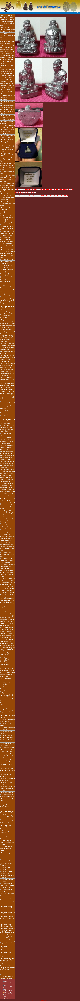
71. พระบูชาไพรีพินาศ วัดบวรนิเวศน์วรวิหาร (7, 744)
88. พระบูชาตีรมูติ (5, 852)
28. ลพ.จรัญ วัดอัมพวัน (6, 224)
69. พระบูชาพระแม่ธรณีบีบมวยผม (7, 732)
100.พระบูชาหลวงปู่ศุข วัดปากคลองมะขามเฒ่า (7, 903)
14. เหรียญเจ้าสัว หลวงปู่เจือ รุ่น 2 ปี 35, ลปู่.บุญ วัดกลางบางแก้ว (7, 131)
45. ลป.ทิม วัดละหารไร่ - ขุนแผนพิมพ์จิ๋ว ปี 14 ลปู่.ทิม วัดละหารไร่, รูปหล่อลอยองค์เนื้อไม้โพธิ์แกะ (7, 428)
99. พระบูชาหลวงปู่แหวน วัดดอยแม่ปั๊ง (7, 898)
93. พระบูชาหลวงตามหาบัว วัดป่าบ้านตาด (7, 872)
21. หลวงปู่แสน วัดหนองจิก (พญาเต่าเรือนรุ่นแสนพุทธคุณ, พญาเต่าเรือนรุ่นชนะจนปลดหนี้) (7, 178)
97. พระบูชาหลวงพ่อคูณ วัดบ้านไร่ (7, 890)
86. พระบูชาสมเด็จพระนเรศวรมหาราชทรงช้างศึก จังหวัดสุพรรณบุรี (7, 821)
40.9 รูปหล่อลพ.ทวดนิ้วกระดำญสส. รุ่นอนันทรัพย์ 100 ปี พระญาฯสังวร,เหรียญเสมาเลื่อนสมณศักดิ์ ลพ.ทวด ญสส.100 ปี (7, 404)
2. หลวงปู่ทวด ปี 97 (5, 33)
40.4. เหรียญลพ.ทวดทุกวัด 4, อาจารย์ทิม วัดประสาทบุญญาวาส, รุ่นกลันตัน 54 (7, 365)
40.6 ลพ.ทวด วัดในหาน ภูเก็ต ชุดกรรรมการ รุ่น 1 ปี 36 (7, 379)
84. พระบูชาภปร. (5, 809)
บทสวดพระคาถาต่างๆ (6, 974)
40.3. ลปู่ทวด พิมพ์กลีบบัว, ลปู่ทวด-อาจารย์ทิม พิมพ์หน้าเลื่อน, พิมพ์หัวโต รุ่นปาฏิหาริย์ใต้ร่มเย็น (7, 358)
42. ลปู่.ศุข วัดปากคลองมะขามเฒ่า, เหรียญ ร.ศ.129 (7, 416)
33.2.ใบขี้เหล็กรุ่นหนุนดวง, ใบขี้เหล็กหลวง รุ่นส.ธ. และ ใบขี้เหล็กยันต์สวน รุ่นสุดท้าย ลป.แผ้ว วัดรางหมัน (7, 278)
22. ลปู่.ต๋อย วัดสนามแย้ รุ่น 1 (7, 190)
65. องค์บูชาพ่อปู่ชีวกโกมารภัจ (6, 712)
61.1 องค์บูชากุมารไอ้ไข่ (7, 678)
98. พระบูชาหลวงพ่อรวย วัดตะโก (7, 894)
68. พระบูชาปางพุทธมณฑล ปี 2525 (6, 724)
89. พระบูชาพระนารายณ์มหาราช (7, 856)
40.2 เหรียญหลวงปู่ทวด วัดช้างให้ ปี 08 (7, 352)
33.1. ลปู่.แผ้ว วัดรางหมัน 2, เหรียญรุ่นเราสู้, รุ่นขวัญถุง (7, 272)
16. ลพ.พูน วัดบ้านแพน (6, 141)
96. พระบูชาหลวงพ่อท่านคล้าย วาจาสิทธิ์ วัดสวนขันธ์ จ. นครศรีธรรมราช (7, 885)
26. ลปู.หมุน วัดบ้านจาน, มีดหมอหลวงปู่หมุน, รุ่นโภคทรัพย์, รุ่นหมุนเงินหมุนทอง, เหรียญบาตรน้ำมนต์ (7, 214)
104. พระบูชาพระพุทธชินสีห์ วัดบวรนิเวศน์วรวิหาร (7, 925)
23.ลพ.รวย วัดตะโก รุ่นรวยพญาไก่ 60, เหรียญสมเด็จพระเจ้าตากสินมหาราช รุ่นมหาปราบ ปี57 (7, 196)
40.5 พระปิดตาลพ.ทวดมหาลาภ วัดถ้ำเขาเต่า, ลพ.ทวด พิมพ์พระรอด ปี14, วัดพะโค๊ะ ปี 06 (7, 372)
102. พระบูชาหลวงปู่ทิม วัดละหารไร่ (7, 913)
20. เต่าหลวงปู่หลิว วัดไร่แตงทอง (7, 172)
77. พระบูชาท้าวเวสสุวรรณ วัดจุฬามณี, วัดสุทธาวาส (7, 779)
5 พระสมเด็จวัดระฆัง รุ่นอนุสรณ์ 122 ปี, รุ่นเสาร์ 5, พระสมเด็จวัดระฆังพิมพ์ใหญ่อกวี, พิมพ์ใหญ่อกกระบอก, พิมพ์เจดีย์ (7, 59)
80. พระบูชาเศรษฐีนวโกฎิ (7, 792)
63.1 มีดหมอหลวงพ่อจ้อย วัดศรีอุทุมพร (7, 692)
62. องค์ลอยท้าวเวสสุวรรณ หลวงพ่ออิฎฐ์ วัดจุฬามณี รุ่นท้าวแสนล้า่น (7, 682)
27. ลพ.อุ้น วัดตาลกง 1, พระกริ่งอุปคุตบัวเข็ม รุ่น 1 (6, 221)
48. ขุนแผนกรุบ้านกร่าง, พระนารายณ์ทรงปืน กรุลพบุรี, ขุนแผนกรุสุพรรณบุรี (7, 453)
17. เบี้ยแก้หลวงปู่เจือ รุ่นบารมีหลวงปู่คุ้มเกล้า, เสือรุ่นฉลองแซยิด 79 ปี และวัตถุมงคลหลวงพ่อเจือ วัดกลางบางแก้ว (7, 147)
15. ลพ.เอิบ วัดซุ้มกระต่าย (7, 139)
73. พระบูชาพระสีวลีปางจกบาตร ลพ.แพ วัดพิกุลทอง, (7, 750)
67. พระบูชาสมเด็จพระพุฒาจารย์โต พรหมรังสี (7, 720)
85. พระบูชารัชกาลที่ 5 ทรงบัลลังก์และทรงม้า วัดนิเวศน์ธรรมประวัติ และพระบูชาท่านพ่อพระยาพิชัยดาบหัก (7, 814)
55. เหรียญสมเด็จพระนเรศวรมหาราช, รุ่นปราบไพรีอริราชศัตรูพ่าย (6, 560)
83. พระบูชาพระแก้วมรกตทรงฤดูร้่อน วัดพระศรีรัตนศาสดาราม (7, 804)
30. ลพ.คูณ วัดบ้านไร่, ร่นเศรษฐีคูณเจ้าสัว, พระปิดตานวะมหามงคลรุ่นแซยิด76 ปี (7, 233)
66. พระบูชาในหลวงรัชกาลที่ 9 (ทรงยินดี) (7, 716)
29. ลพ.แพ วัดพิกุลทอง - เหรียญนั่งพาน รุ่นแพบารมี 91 (7, 227)
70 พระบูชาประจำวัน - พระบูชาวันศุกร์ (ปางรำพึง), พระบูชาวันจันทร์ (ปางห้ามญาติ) (7, 738)
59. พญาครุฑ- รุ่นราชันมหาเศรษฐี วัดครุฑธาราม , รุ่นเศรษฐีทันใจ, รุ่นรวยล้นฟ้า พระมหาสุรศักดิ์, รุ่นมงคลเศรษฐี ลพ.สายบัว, (7, 660)
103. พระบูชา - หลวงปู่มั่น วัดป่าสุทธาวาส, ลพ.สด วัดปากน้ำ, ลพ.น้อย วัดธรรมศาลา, (7, 919)
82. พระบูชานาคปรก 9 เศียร (6, 799)
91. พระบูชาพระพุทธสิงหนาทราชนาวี (6, 864)
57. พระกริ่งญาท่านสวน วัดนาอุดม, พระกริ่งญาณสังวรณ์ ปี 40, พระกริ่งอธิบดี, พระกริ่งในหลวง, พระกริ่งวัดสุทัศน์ (7, 581)
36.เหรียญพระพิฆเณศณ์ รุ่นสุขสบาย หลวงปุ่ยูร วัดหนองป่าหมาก (7, 302)
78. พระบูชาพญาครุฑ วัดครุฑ (6, 783)
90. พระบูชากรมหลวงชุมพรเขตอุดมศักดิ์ (6, 860)
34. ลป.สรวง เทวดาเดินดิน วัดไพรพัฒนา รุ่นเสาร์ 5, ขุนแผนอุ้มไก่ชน (7, 292)
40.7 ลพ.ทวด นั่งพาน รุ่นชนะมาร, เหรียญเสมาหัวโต (7, 384)
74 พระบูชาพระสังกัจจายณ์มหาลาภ (6, 765)
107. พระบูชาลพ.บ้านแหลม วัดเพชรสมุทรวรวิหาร (7, 948)
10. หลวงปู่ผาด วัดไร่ (6, 99)
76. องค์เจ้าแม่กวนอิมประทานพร (6, 775)
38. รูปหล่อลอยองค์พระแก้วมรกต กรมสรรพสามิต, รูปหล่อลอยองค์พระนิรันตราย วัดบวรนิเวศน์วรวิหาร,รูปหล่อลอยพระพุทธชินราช (7, 323)
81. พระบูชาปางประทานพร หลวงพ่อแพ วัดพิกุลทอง (7, 795)
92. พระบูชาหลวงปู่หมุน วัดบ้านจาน (6, 868)
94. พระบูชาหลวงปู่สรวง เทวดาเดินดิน (7, 876)
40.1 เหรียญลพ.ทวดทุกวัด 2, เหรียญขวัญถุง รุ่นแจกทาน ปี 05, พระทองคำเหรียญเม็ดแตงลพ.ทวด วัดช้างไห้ (7, 346)
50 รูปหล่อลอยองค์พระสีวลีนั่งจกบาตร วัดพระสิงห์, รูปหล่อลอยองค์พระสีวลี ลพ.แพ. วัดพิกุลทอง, (7, 505)
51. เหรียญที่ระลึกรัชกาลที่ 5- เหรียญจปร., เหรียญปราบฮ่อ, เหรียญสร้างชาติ (7, 512)
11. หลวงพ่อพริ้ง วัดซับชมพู (6, 102)
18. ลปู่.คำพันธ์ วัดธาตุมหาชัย (6, 154)
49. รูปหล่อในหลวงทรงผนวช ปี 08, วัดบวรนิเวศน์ (6, 458)
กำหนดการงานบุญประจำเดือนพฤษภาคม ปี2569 (7, 977)
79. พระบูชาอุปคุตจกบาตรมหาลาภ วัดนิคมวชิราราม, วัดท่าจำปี (7, 788)
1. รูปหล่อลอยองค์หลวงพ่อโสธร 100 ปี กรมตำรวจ (7, 30)
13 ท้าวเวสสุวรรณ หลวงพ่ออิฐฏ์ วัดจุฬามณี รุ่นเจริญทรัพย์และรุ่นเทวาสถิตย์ (7, 117)
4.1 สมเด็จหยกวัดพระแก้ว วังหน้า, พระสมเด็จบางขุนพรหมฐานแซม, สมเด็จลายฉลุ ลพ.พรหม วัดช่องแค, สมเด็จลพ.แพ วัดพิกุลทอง (7, 49)
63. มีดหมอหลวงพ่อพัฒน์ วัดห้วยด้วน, (7, 688)
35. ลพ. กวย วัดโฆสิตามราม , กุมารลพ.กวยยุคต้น (7, 297)
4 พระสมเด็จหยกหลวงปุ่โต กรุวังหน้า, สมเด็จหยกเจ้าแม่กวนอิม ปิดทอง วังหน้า (7, 41)
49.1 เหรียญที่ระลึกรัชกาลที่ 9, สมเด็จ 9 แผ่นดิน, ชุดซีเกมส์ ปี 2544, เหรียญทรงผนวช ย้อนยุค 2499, (7, 464)
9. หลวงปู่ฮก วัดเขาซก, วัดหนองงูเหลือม (7, 96)
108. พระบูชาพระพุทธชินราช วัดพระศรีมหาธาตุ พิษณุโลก (7, 954)
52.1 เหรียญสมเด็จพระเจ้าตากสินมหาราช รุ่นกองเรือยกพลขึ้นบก (7, 525)
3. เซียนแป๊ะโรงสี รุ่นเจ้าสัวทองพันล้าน (7, 36)
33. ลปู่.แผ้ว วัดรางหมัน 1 (7, 269)
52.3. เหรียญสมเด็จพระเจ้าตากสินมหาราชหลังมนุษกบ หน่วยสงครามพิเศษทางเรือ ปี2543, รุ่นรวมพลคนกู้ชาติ (7, 546)
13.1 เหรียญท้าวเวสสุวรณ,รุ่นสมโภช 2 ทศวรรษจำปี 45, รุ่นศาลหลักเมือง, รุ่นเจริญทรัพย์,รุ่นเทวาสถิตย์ (7, 124)
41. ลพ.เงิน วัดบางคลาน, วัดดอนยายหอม (7, 412)
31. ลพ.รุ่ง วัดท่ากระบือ (6, 259)
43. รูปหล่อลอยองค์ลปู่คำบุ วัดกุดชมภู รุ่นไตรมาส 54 (7, 420)
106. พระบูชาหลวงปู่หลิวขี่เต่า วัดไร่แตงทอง (7, 943)
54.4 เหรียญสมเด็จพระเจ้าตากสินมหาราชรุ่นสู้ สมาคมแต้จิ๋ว (7, 554)
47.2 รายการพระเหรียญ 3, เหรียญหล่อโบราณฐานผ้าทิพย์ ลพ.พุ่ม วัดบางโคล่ (7, 447)
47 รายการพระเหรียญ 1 (7, 437)
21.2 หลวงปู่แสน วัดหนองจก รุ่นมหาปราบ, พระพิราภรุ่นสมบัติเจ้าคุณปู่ (7, 185)
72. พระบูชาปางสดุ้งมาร (7, 747)
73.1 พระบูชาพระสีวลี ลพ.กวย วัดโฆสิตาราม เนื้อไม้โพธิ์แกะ (7, 755)
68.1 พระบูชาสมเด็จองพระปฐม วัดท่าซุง (7, 728)
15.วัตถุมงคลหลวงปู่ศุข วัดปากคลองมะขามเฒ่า (7, 136)
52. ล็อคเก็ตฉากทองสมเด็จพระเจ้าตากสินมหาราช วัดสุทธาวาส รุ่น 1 (7, 519)
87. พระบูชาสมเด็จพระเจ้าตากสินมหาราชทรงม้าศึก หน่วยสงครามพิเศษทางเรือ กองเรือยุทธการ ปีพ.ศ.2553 (7, 828)
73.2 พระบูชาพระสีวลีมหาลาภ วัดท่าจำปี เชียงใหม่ (7, 761)
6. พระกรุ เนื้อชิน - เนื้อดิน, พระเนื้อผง (7, 66)
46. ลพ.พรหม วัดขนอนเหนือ (6, 434)
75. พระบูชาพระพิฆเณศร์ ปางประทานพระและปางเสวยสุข (7, 770)
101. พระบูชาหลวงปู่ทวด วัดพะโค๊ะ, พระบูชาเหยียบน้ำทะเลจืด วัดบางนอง (7, 908)
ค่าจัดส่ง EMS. (4, 972)
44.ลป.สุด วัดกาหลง (5, 423)
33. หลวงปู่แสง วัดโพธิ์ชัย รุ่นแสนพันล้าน (7, 266)
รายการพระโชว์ (4, 27)
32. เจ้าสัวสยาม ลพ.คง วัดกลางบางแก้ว (6, 262)
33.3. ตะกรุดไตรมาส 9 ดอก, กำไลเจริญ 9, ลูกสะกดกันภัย (7, 285)
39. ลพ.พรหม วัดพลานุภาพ (7, 329)
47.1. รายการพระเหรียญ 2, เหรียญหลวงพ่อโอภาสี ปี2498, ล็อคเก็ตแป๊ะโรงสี (7, 441)
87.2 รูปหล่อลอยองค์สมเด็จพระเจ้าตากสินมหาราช (6, 848)
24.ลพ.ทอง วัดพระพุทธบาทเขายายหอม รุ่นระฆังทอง (7, 203)
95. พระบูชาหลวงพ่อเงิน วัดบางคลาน (6, 880)
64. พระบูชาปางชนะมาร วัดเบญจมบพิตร (7, 708)
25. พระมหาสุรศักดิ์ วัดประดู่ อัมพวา (6, 208)
